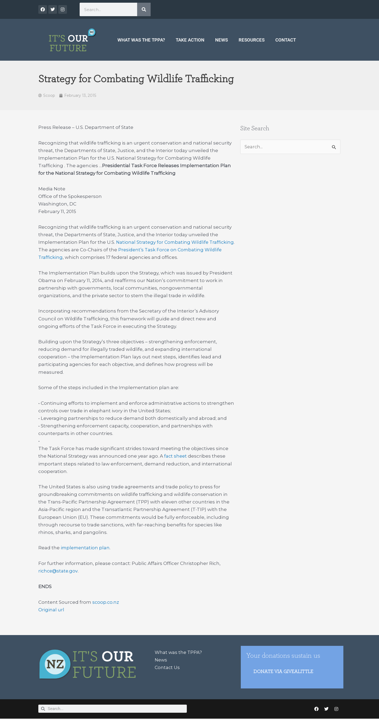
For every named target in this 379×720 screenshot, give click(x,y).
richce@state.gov (58, 571)
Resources (252, 40)
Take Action (190, 40)
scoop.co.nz (106, 602)
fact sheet (176, 456)
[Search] (144, 9)
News (221, 40)
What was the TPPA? (141, 40)
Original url (51, 610)
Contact (285, 40)
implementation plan (86, 548)
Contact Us (168, 667)
